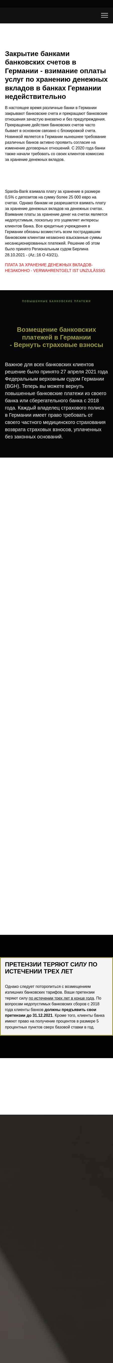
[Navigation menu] (104, 15)
